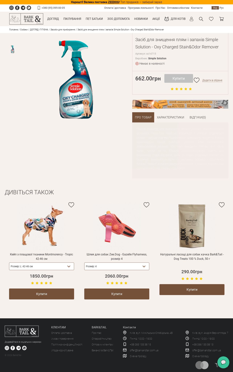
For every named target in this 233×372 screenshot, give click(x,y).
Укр (215, 7)
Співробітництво (102, 338)
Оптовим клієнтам (178, 7)
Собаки (24, 29)
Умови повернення (62, 338)
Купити (179, 78)
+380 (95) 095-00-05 (53, 7)
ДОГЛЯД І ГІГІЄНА (39, 29)
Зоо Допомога (118, 19)
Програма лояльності (141, 7)
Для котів (178, 19)
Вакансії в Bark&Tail (103, 350)
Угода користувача (62, 350)
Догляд (53, 19)
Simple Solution (157, 58)
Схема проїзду (138, 356)
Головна (13, 29)
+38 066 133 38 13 (202, 344)
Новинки (141, 19)
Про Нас (160, 7)
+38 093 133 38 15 (140, 344)
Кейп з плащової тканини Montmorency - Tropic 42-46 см (41, 256)
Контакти (196, 7)
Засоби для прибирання (62, 29)
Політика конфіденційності (66, 344)
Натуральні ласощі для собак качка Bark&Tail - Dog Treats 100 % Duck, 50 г (192, 256)
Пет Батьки (94, 19)
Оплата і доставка (115, 7)
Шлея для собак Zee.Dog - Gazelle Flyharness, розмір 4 (117, 256)
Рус (222, 7)
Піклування (72, 19)
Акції (156, 19)
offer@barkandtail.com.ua (144, 350)
